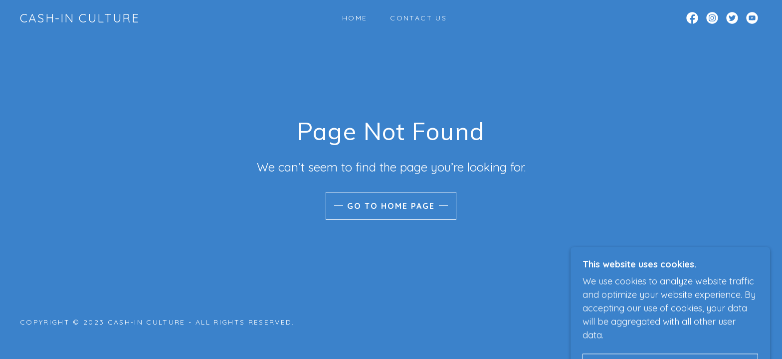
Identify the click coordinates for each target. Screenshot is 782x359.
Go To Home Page (391, 206)
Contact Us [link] (418, 17)
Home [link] (354, 17)
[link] (80, 19)
